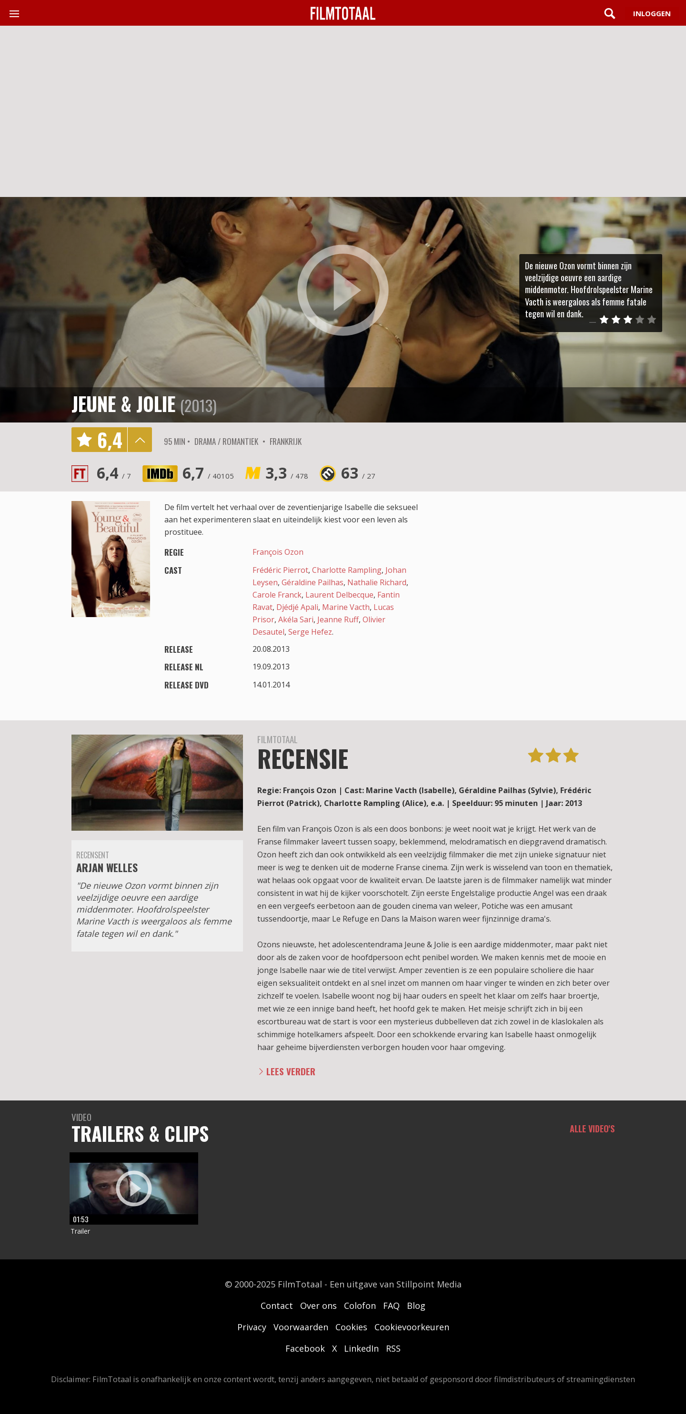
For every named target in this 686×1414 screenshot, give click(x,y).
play (343, 290)
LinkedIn (361, 1348)
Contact (277, 1305)
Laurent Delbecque (339, 594)
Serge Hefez (310, 632)
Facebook (305, 1348)
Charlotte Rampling (347, 570)
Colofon (360, 1305)
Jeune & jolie (123, 403)
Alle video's (592, 1128)
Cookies (351, 1327)
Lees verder (290, 1071)
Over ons (318, 1305)
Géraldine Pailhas (312, 582)
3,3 (286, 472)
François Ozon (277, 552)
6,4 (114, 472)
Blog (416, 1305)
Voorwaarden (300, 1327)
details (139, 439)
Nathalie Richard (376, 582)
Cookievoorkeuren (411, 1327)
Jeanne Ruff (338, 619)
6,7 (208, 472)
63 (358, 472)
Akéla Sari (295, 619)
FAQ (391, 1305)
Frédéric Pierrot (280, 570)
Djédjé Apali (297, 607)
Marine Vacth (346, 607)
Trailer (80, 1231)
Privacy (251, 1327)
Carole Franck (277, 594)
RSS (393, 1348)
